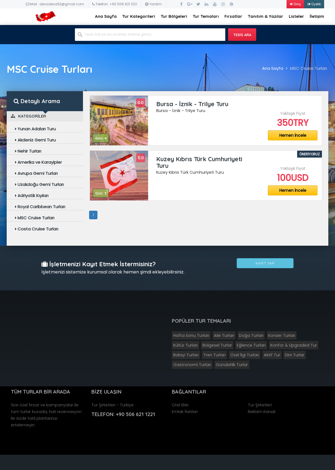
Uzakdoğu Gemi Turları (39, 184)
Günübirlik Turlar (232, 364)
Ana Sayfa (106, 16)
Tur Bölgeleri (174, 16)
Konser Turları (281, 334)
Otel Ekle (180, 404)
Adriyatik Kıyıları (31, 195)
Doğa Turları (251, 334)
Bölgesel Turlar (217, 344)
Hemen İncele (292, 135)
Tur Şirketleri (260, 404)
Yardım (153, 4)
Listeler (296, 16)
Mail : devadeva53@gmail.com (55, 4)
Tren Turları (214, 354)
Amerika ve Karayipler (38, 162)
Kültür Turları (185, 344)
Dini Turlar (294, 354)
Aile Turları (224, 334)
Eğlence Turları (251, 344)
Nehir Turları (28, 151)
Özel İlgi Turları (244, 354)
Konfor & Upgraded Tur (293, 344)
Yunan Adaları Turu (35, 129)
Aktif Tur (272, 354)
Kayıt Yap (265, 264)
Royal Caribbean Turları (40, 207)
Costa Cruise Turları (36, 229)
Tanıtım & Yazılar (265, 16)
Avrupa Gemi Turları (36, 173)
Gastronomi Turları (192, 364)
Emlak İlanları (185, 411)
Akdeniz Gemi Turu (35, 140)
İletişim (317, 16)
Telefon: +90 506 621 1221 (114, 4)
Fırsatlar (233, 16)
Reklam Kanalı (261, 411)
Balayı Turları (186, 354)
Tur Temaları (206, 16)
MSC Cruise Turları (308, 68)
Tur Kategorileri (138, 16)
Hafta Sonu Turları (191, 334)
